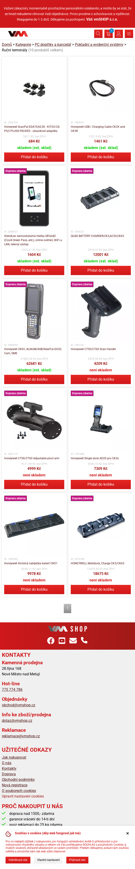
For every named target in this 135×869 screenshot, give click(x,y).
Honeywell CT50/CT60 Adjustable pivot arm (31, 458)
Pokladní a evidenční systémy (99, 44)
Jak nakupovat (14, 757)
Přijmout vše (77, 860)
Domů (7, 44)
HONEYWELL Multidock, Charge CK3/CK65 (97, 563)
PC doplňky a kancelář (53, 44)
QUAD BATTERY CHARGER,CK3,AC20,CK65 (97, 236)
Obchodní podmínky (18, 779)
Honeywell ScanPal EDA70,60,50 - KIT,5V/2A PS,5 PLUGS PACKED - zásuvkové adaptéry (32, 129)
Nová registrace (14, 785)
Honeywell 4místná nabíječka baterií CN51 (31, 563)
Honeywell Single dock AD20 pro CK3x (95, 458)
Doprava (9, 774)
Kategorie (23, 44)
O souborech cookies (19, 790)
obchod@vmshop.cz (18, 705)
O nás (6, 763)
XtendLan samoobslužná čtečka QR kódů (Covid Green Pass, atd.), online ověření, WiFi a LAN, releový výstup (33, 240)
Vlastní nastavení (48, 860)
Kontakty (9, 768)
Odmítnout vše (18, 860)
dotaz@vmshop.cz (17, 720)
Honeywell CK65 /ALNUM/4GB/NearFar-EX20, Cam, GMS (33, 351)
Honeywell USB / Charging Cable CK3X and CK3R (98, 129)
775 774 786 (12, 689)
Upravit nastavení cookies (23, 796)
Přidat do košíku (34, 157)
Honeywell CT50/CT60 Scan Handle (93, 349)
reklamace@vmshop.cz (21, 736)
